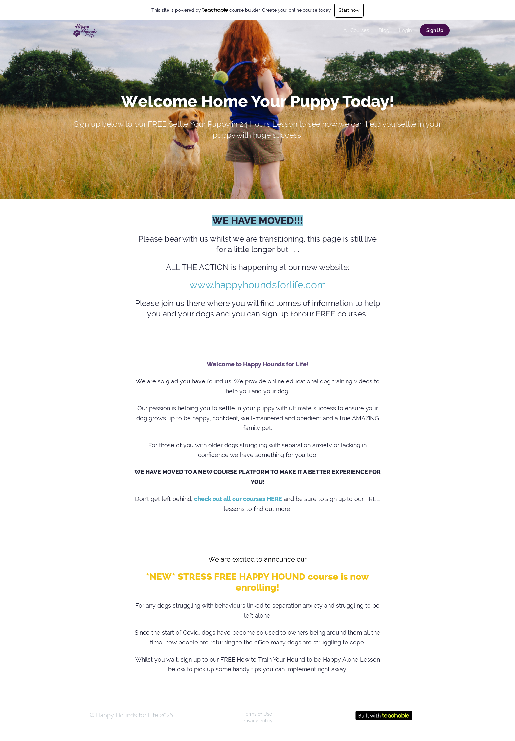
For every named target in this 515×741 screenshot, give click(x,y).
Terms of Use (257, 714)
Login (405, 30)
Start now (349, 10)
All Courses (356, 30)
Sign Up (434, 30)
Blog (384, 30)
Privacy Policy (257, 720)
